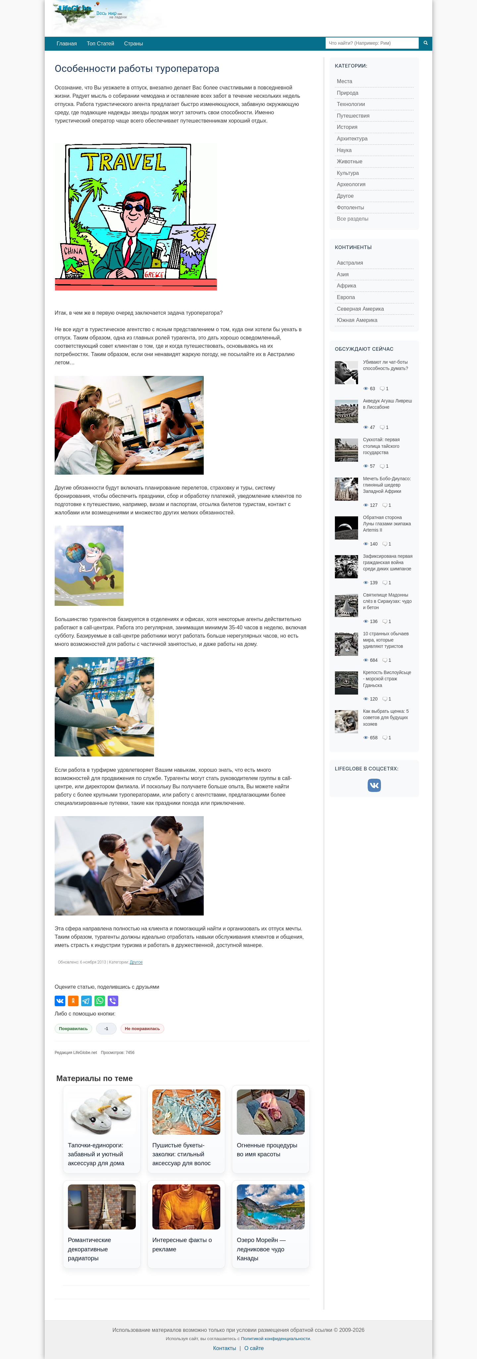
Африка (346, 285)
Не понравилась (142, 1028)
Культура (348, 173)
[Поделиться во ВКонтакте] (60, 1001)
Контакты (224, 1348)
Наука (344, 150)
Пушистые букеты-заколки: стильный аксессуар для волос (186, 1128)
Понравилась (73, 1028)
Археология (351, 184)
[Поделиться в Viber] (113, 1001)
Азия (343, 274)
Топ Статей (100, 43)
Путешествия (353, 116)
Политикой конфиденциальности (275, 1338)
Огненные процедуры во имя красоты (271, 1123)
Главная (67, 43)
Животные (349, 161)
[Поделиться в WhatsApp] (99, 1001)
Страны (133, 43)
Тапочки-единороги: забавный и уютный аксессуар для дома (102, 1128)
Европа (346, 297)
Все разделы (352, 219)
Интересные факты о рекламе (186, 1218)
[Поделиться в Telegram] (86, 1001)
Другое (136, 962)
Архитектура (352, 138)
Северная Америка (360, 309)
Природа (347, 93)
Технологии (351, 104)
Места (344, 81)
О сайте (254, 1348)
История (347, 127)
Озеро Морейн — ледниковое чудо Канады (271, 1223)
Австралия (350, 263)
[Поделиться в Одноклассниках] (73, 1001)
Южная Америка (357, 320)
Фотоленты (350, 207)
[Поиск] (425, 43)
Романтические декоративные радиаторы (102, 1223)
